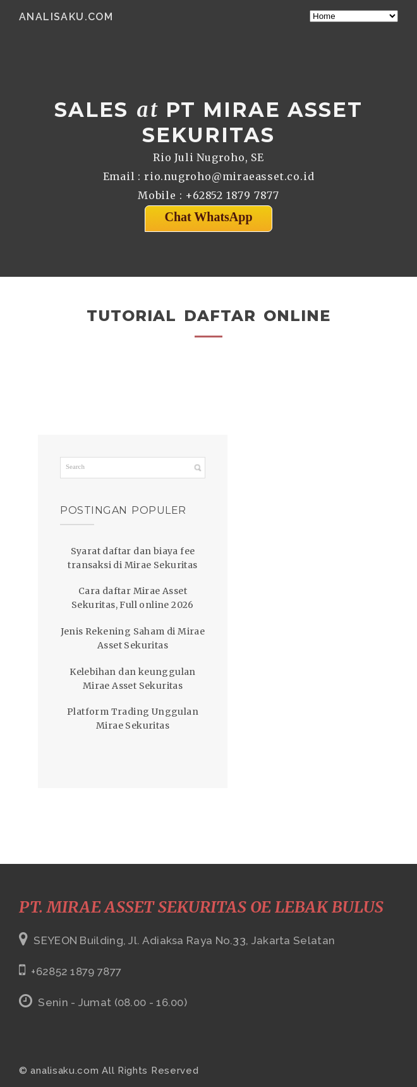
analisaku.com (66, 17)
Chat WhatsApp (208, 217)
